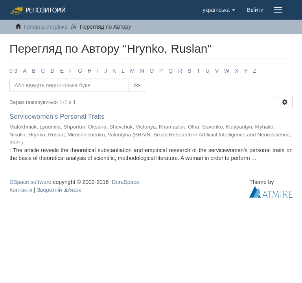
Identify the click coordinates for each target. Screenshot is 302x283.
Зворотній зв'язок (59, 190)
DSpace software (30, 182)
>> (137, 85)
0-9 (13, 71)
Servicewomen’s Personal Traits (57, 116)
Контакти (20, 190)
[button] (219, 10)
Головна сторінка (46, 27)
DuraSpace (125, 182)
